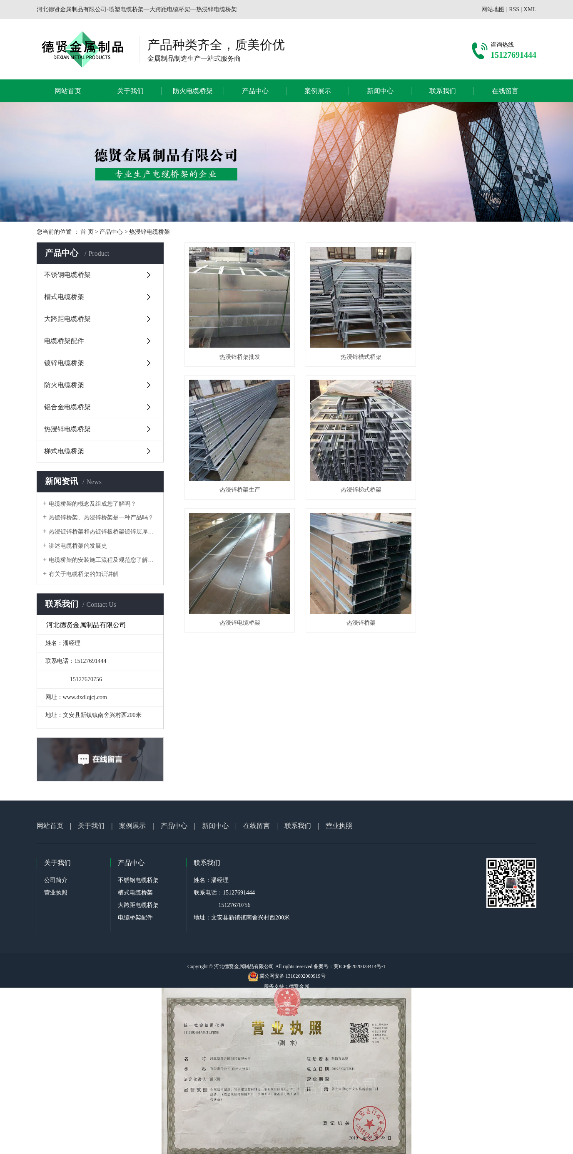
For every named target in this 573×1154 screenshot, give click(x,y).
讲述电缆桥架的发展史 (78, 546)
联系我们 (442, 90)
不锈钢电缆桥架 (67, 274)
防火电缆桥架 (193, 90)
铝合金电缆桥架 (67, 406)
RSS (514, 9)
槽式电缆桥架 (64, 296)
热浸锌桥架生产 (481, 356)
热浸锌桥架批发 (239, 356)
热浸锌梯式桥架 (239, 489)
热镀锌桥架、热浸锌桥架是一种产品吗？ (101, 517)
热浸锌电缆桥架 (149, 232)
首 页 (87, 232)
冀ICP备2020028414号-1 (360, 966)
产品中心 (255, 90)
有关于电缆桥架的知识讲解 (84, 574)
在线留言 (505, 90)
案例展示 (317, 90)
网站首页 (68, 90)
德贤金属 (299, 986)
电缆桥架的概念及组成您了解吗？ (92, 504)
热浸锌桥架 (481, 489)
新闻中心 (380, 90)
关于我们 (130, 90)
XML (529, 9)
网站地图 (493, 9)
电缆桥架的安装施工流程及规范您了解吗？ (103, 560)
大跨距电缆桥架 (67, 318)
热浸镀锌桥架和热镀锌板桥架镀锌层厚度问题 (103, 532)
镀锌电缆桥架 (64, 362)
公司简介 (55, 880)
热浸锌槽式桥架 (360, 356)
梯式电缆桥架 (64, 451)
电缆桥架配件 (64, 340)
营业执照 (339, 825)
